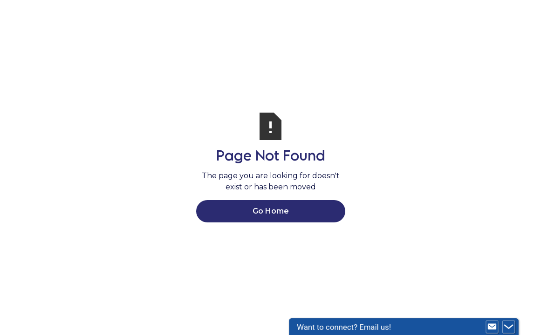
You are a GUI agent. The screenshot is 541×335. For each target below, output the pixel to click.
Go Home (271, 211)
